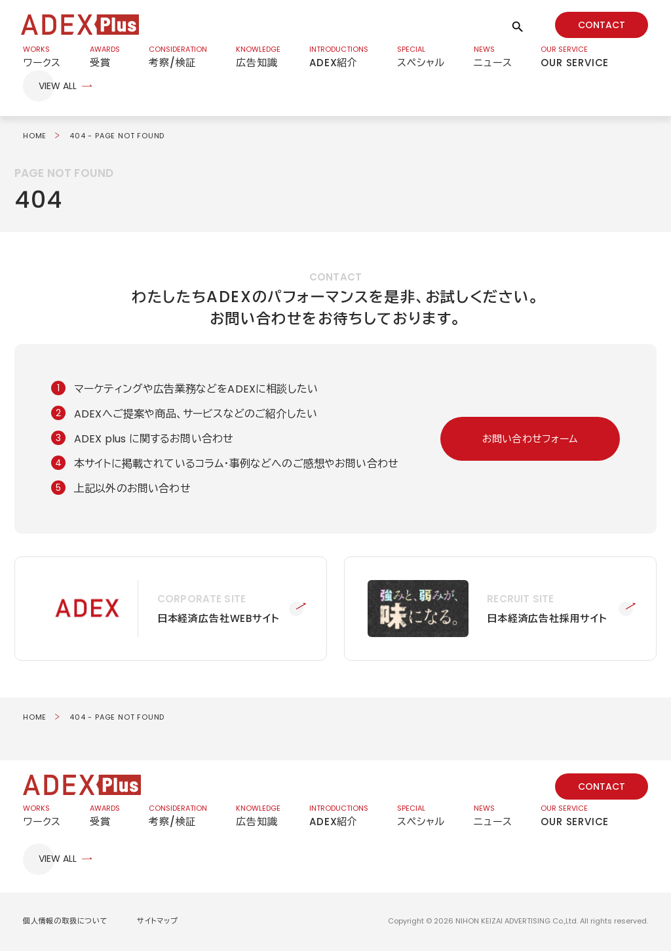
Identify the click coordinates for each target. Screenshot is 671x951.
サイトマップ (157, 922)
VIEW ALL (58, 87)
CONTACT (601, 24)
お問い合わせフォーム (530, 440)
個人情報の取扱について (65, 922)
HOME (35, 137)
